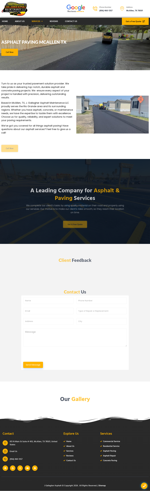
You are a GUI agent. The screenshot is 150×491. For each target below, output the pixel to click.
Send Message (33, 364)
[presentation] (43, 359)
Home (5, 21)
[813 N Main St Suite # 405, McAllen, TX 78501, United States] (5, 443)
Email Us (13, 451)
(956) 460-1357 (16, 459)
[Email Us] (5, 451)
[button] (37, 21)
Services (37, 21)
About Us (19, 21)
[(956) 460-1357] (5, 459)
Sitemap (102, 485)
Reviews (54, 21)
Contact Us (71, 21)
